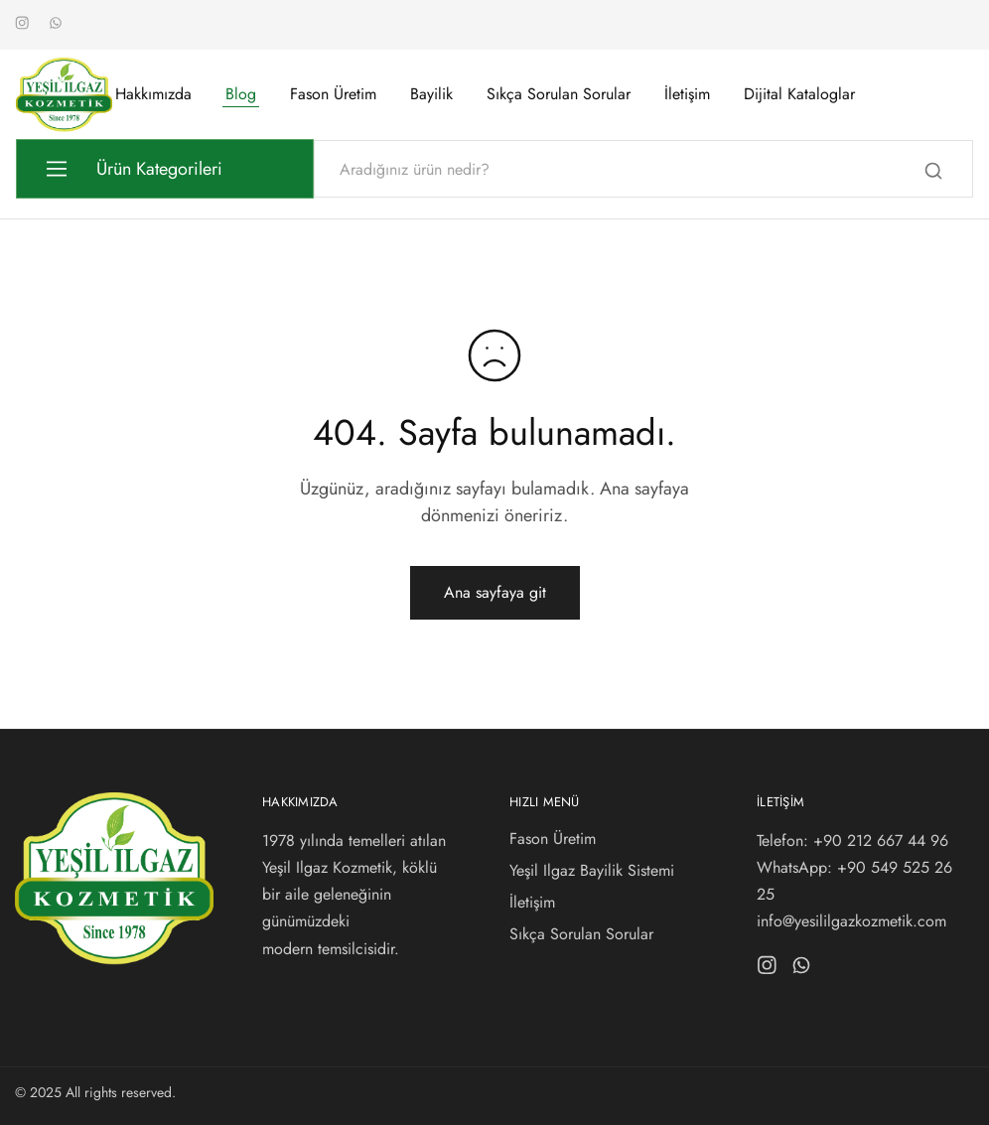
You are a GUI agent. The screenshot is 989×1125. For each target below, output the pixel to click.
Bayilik (431, 94)
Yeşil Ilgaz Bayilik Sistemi (591, 870)
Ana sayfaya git (495, 592)
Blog (240, 94)
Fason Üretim (333, 94)
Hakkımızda (153, 94)
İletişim (687, 94)
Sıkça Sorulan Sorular (559, 94)
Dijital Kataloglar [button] (799, 94)
